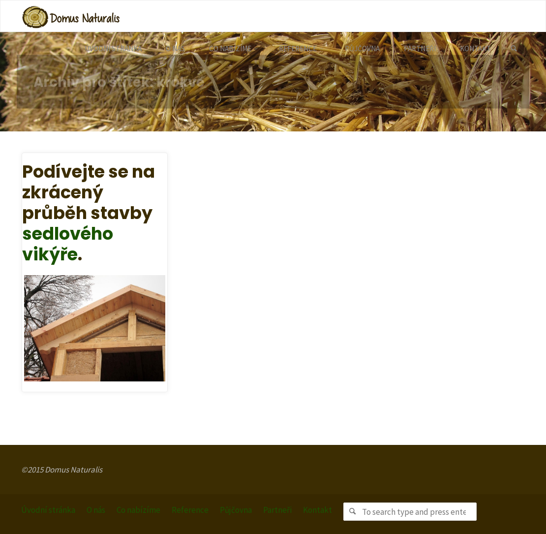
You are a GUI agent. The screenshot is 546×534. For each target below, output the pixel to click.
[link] (513, 48)
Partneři (277, 509)
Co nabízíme (138, 509)
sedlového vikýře (67, 243)
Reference (190, 509)
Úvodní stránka (48, 509)
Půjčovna (236, 509)
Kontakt (317, 509)
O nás (96, 509)
